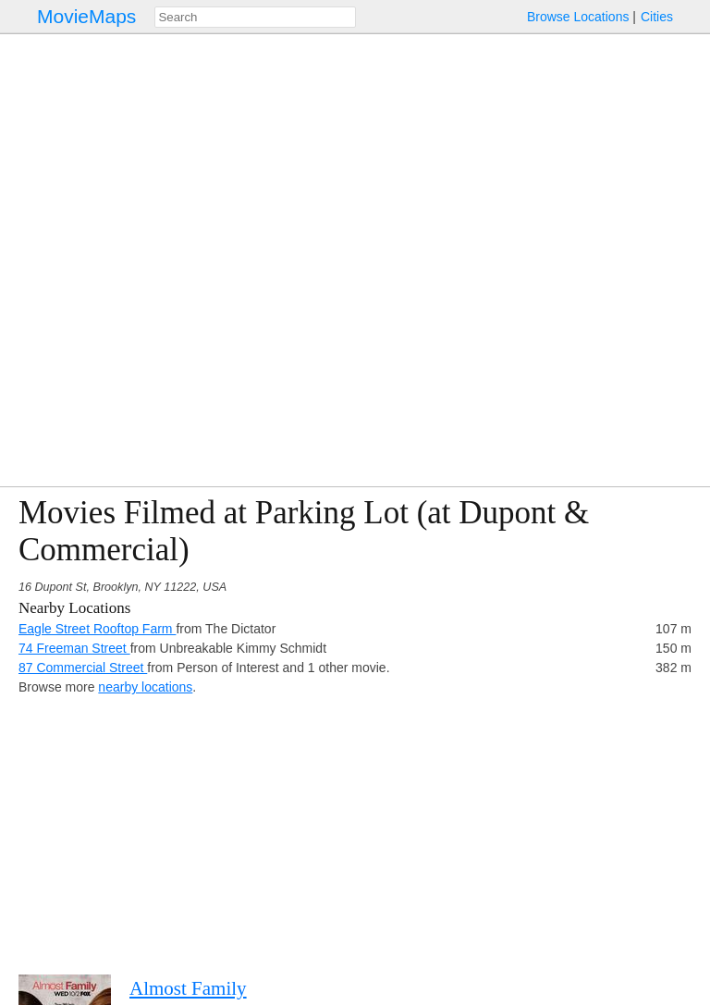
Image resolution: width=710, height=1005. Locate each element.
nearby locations (145, 687)
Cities (657, 16)
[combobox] (255, 17)
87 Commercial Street (82, 667)
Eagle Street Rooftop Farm (97, 628)
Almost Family (188, 988)
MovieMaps (86, 16)
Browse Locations (578, 16)
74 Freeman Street (74, 648)
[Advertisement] (355, 826)
